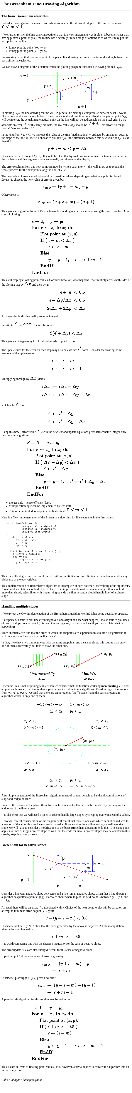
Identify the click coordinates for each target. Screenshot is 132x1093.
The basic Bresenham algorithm (25, 16)
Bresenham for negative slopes (23, 855)
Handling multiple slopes (19, 616)
